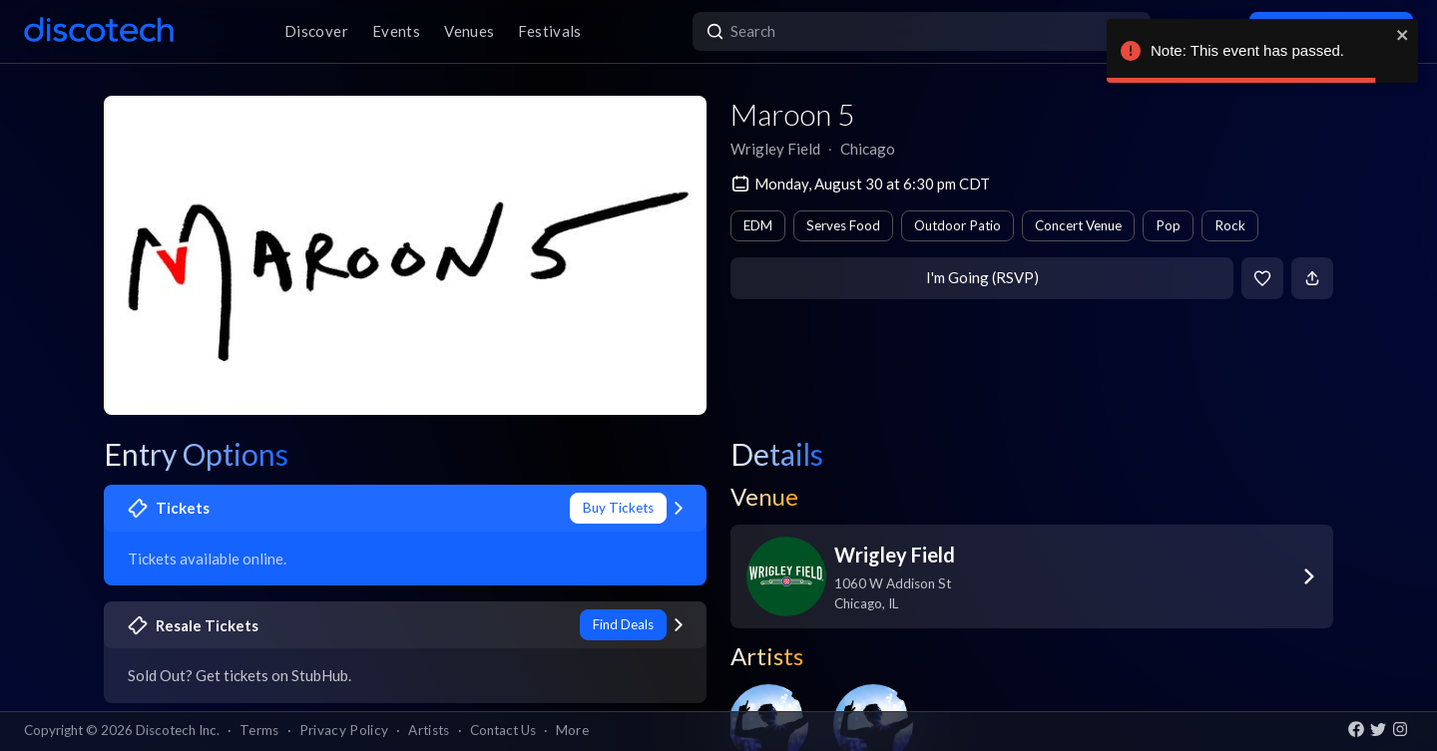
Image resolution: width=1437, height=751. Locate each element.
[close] (1403, 35)
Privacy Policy (344, 730)
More (572, 730)
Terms (259, 730)
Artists (428, 730)
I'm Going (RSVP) (982, 277)
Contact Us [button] (503, 730)
